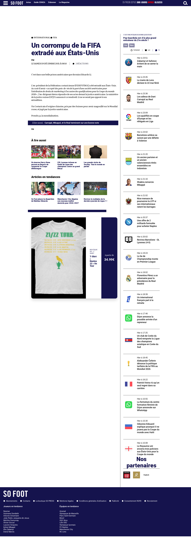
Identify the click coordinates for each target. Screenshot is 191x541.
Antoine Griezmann (11, 516)
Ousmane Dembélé (11, 513)
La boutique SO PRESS (45, 501)
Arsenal (63, 511)
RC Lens (63, 532)
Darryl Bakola (8, 532)
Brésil (62, 518)
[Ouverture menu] (5, 3)
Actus (28, 2)
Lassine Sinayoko (10, 525)
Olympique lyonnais (68, 525)
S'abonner (52, 2)
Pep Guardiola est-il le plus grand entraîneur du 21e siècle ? (139, 39)
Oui (125, 45)
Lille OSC (63, 522)
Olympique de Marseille (69, 513)
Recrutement (152, 501)
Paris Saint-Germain (68, 516)
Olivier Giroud (8, 522)
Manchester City (66, 529)
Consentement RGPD (132, 501)
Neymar (6, 511)
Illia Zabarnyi (8, 529)
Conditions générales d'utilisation (92, 501)
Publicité (115, 501)
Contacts (26, 501)
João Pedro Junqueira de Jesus (16, 518)
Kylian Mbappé (9, 527)
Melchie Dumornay (11, 520)
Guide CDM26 (39, 2)
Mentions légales (67, 501)
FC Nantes (64, 527)
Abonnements (11, 501)
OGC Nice (63, 520)
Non (132, 45)
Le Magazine (64, 2)
